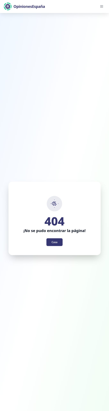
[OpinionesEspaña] (24, 6)
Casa (54, 242)
